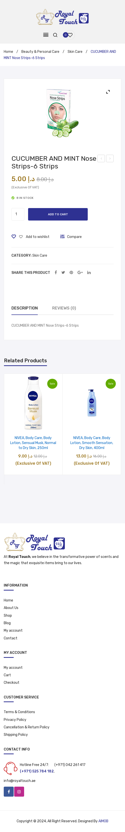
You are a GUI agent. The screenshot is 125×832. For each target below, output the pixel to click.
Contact (10, 638)
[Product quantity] (18, 214)
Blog (7, 623)
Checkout (11, 683)
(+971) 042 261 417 (69, 765)
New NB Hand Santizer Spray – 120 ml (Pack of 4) (101, 159)
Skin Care (75, 52)
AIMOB (103, 821)
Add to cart (58, 214)
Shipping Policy (16, 735)
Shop (8, 615)
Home (8, 52)
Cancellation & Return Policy (26, 727)
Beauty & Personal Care (40, 52)
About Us (11, 608)
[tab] (24, 308)
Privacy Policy (15, 720)
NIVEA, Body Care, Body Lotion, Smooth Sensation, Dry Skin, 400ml (91, 443)
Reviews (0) (64, 308)
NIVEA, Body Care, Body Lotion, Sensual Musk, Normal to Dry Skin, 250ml (33, 443)
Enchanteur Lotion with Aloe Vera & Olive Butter (110, 159)
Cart (7, 675)
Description (24, 308)
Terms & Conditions (19, 712)
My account (13, 630)
